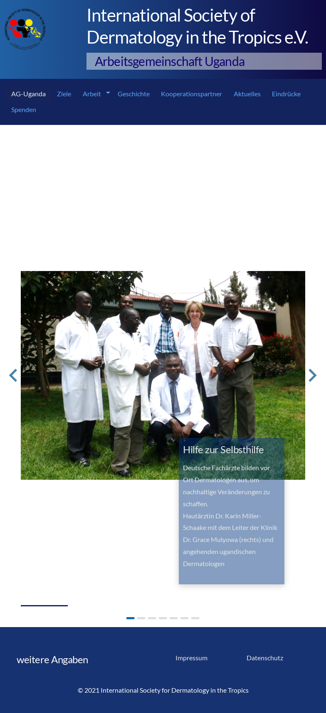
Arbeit (92, 94)
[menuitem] (28, 94)
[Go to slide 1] (130, 618)
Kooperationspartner (191, 94)
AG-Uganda (28, 94)
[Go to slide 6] (184, 618)
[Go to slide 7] (195, 618)
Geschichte (134, 94)
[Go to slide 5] (174, 618)
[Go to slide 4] (163, 618)
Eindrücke (286, 94)
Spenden (23, 109)
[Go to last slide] (13, 376)
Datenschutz (265, 658)
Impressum (191, 658)
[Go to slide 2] (141, 618)
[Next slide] (311, 376)
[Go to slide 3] (152, 618)
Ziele (64, 94)
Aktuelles (247, 94)
